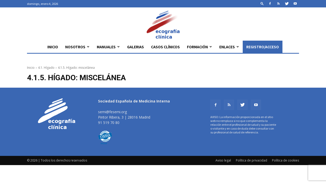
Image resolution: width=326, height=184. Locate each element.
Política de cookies (285, 160)
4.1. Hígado (46, 67)
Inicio (52, 46)
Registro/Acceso (262, 46)
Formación (199, 46)
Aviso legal (223, 160)
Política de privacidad (251, 160)
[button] (262, 3)
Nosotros (77, 46)
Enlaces (229, 46)
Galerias (135, 46)
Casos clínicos (165, 46)
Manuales (108, 46)
